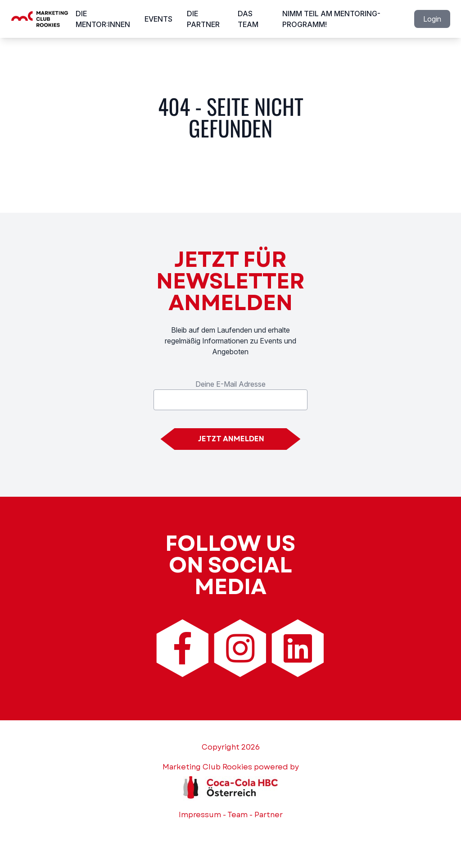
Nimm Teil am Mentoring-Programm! (331, 19)
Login (432, 18)
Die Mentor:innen (103, 19)
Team (237, 815)
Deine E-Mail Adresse (230, 384)
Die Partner (203, 19)
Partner (268, 815)
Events (158, 18)
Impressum (200, 815)
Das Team (248, 19)
